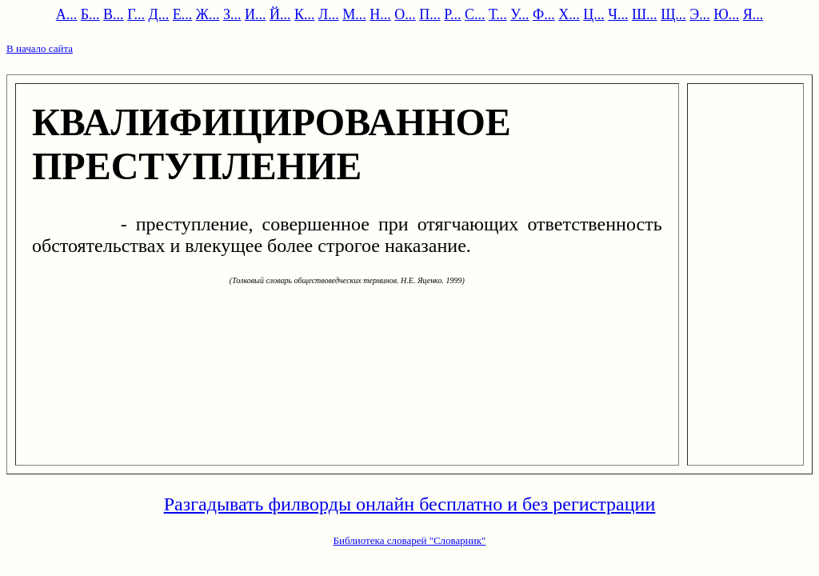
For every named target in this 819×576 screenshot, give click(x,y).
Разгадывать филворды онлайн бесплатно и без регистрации (410, 504)
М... (354, 14)
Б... (90, 14)
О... (405, 14)
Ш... (644, 14)
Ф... (544, 14)
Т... (498, 14)
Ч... (618, 14)
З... (232, 14)
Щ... (673, 14)
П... (430, 14)
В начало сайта (39, 48)
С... (475, 14)
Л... (328, 14)
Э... (699, 14)
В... (113, 14)
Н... (380, 14)
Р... (452, 14)
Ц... (594, 14)
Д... (159, 14)
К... (304, 14)
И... (255, 14)
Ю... (726, 14)
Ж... (208, 14)
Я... (753, 14)
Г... (136, 14)
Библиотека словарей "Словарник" (410, 540)
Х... (569, 14)
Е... (183, 14)
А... (67, 14)
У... (519, 14)
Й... (280, 14)
